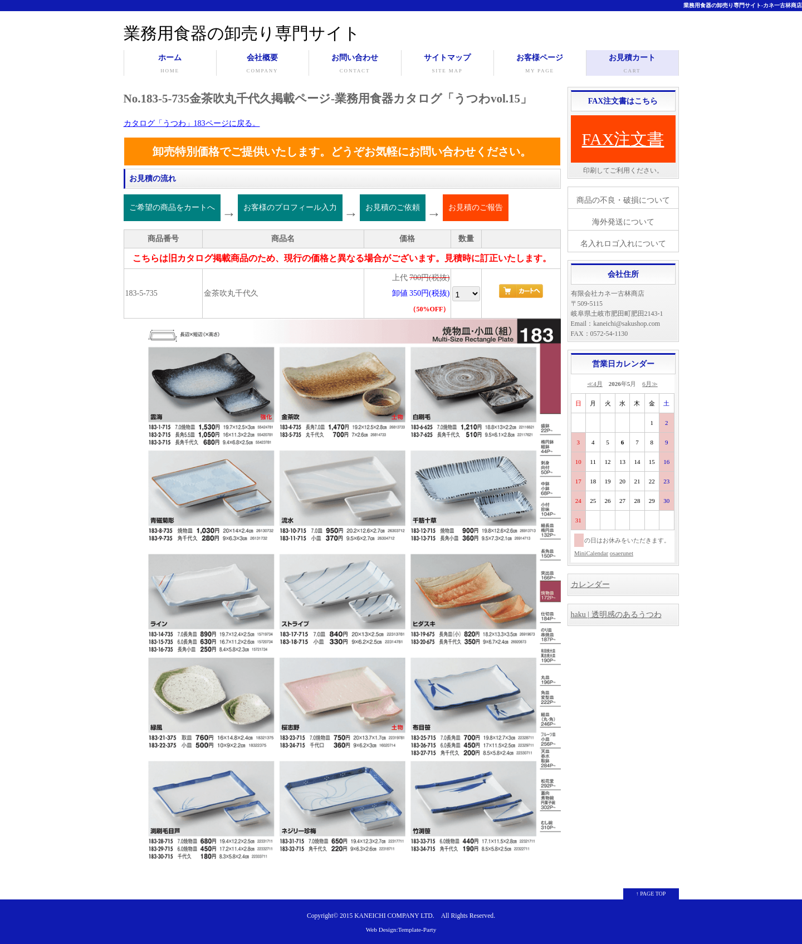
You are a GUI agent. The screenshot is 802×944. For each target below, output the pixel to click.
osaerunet (621, 553)
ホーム (170, 64)
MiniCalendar (591, 553)
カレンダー (590, 584)
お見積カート (632, 64)
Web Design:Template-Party (401, 929)
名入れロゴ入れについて (623, 243)
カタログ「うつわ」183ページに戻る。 (192, 123)
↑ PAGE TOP (651, 894)
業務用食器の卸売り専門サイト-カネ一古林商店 (742, 5)
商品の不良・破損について (623, 200)
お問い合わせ (355, 64)
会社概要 (263, 64)
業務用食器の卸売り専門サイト (242, 33)
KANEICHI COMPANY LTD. (394, 915)
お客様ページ (540, 64)
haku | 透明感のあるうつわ (616, 614)
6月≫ (650, 383)
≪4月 (595, 383)
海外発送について (623, 222)
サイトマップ (447, 64)
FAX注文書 (623, 139)
